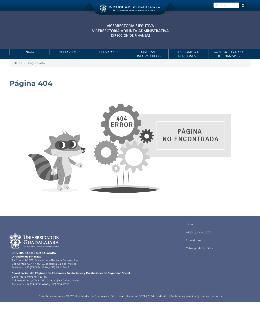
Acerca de (69, 52)
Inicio (29, 52)
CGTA (142, 296)
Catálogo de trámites (199, 248)
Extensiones (193, 240)
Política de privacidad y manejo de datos (196, 296)
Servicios (109, 52)
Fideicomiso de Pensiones (188, 54)
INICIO (17, 63)
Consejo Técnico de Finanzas (228, 54)
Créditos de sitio (158, 296)
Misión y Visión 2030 (198, 232)
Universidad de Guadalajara (92, 296)
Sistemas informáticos (149, 54)
